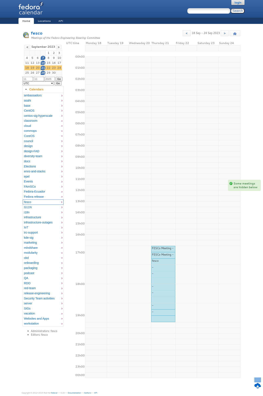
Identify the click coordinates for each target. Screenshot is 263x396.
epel (27, 176)
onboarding (31, 262)
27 (38, 73)
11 (27, 63)
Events (28, 181)
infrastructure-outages (38, 222)
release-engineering (37, 293)
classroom (30, 120)
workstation (31, 323)
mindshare (31, 247)
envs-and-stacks (34, 171)
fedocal (54, 392)
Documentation (74, 392)
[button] (187, 33)
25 (27, 73)
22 (49, 68)
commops (30, 130)
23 (54, 68)
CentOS (29, 110)
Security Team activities (39, 298)
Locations (44, 21)
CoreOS (29, 136)
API (60, 21)
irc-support (31, 232)
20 (38, 68)
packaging (30, 268)
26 (32, 73)
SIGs (27, 308)
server (28, 303)
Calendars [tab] (33, 89)
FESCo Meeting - (163, 248)
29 (49, 73)
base (27, 105)
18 (27, 68)
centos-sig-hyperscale (38, 115)
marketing (30, 242)
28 (43, 73)
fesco (37, 33)
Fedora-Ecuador (34, 191)
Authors (87, 392)
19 (32, 68)
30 (54, 73)
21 (43, 68)
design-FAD (31, 151)
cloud (27, 125)
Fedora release (34, 196)
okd (26, 257)
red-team (30, 288)
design (28, 146)
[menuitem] (43, 95)
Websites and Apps (36, 318)
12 (32, 63)
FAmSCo (30, 186)
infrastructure (32, 217)
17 (59, 63)
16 (54, 63)
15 (49, 63)
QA (26, 278)
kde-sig (28, 237)
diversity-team (33, 156)
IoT (26, 227)
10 (59, 58)
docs (27, 161)
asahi (27, 100)
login (237, 2)
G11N (28, 207)
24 (59, 68)
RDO (27, 283)
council (28, 141)
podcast (29, 273)
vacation (29, 313)
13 (38, 63)
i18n (27, 212)
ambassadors (33, 95)
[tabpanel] (43, 209)
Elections (30, 166)
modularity (31, 252)
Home (26, 21)
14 (43, 63)
